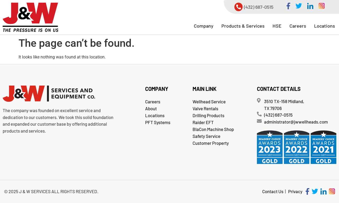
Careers (297, 26)
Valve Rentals (205, 108)
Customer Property (211, 143)
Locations (324, 26)
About (151, 108)
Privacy (295, 191)
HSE (277, 26)
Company (203, 26)
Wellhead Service (209, 101)
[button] (203, 26)
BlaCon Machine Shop (213, 129)
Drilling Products (208, 115)
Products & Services (243, 26)
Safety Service (206, 136)
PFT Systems (157, 122)
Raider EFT (203, 122)
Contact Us (272, 191)
